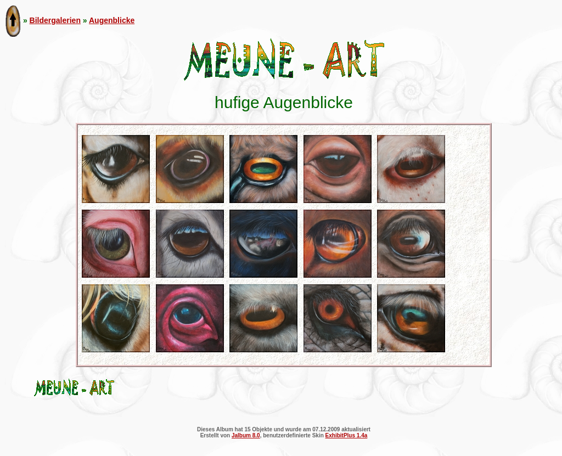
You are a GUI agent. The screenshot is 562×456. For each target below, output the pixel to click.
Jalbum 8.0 (246, 435)
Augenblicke (111, 20)
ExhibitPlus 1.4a (346, 435)
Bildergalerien (55, 20)
